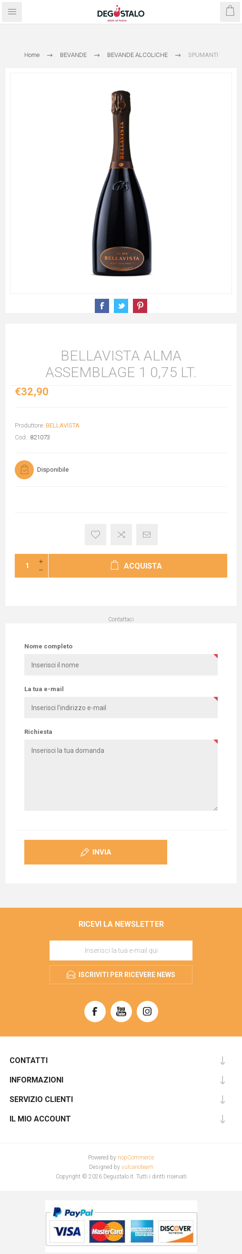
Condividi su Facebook (102, 306)
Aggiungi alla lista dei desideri (95, 534)
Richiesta (38, 731)
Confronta (121, 534)
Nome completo (48, 646)
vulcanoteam (137, 1167)
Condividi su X (121, 306)
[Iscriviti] (121, 950)
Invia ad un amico (147, 534)
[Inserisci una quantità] (24, 566)
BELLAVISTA (63, 425)
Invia (101, 852)
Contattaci (121, 619)
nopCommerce (136, 1157)
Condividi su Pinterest (140, 306)
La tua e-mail (44, 689)
